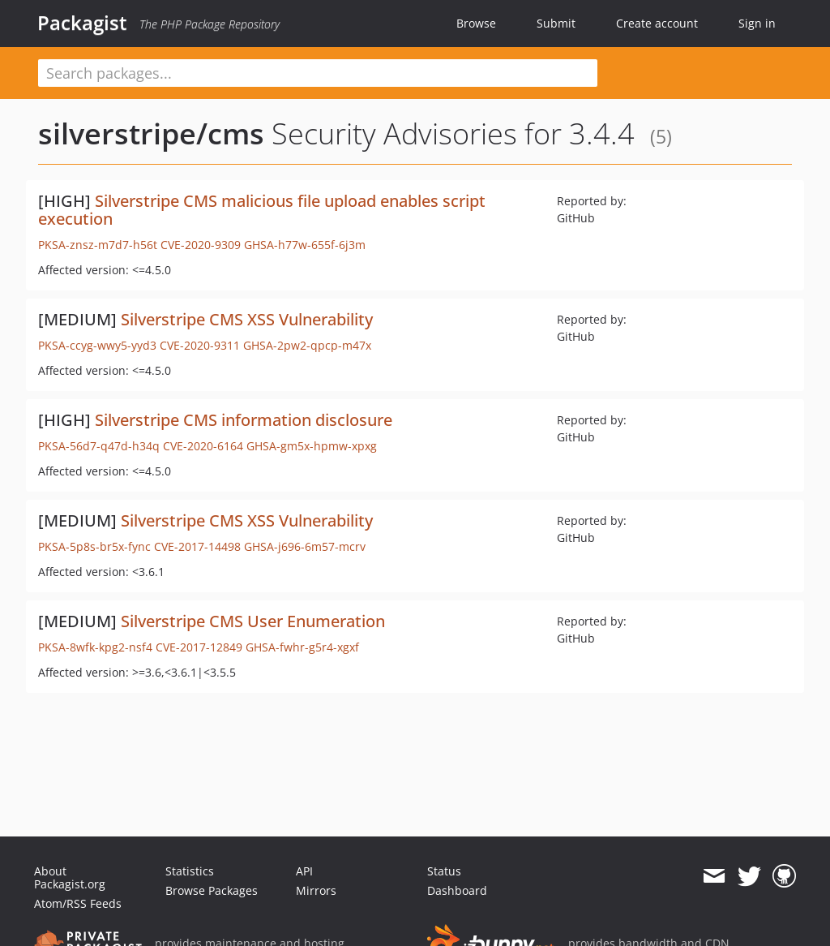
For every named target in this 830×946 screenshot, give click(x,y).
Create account (657, 23)
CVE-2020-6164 (203, 446)
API (304, 871)
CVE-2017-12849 (199, 647)
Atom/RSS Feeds (78, 903)
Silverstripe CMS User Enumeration (253, 621)
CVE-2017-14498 (197, 546)
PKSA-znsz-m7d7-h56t (97, 244)
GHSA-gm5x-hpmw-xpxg (311, 446)
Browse (476, 23)
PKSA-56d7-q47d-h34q (99, 446)
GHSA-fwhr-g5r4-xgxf (302, 647)
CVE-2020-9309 (200, 244)
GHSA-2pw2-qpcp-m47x (307, 345)
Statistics (189, 871)
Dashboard (457, 890)
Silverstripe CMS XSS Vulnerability (247, 319)
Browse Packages (211, 890)
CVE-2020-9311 (200, 345)
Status (444, 871)
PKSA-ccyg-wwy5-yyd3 (97, 345)
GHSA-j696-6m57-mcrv (305, 546)
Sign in (757, 23)
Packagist (82, 23)
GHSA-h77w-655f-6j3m (305, 244)
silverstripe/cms (151, 133)
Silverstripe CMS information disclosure (243, 420)
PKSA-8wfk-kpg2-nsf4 (95, 647)
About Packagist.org (69, 877)
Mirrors (316, 890)
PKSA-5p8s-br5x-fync (94, 546)
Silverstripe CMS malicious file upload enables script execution (262, 210)
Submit (556, 23)
